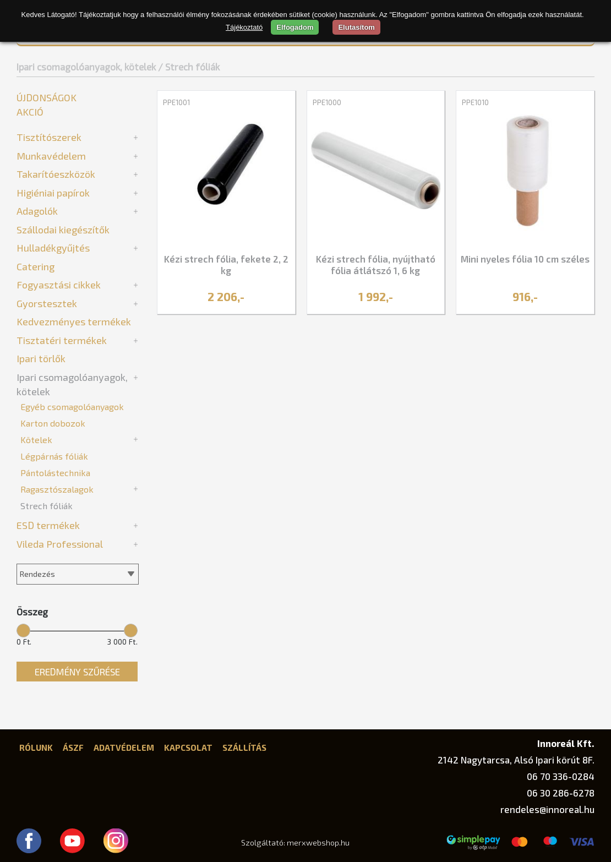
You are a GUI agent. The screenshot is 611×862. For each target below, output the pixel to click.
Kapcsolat (188, 747)
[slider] (23, 630)
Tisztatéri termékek (62, 340)
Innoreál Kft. (565, 743)
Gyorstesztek (47, 303)
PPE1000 (327, 102)
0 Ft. (24, 642)
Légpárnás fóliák (54, 456)
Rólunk (36, 747)
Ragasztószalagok (57, 489)
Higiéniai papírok (53, 193)
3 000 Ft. (122, 642)
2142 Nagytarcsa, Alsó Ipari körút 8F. (516, 759)
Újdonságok (47, 97)
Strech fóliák (46, 505)
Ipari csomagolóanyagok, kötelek (86, 66)
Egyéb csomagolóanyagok (72, 406)
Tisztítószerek (49, 137)
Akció (30, 112)
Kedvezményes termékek (74, 321)
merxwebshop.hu (318, 842)
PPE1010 (475, 102)
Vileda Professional (60, 544)
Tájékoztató (244, 27)
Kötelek (36, 439)
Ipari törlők (41, 358)
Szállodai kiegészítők (63, 229)
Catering (35, 266)
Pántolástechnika (55, 472)
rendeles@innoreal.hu (547, 809)
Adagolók (37, 211)
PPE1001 (176, 102)
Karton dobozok (52, 423)
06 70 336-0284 (560, 776)
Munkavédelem (51, 156)
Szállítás (244, 747)
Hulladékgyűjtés (53, 248)
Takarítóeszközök (56, 174)
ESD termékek (48, 525)
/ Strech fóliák (189, 66)
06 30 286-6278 (560, 792)
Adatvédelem (124, 747)
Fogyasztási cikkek (59, 285)
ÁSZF (73, 747)
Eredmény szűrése (77, 671)
